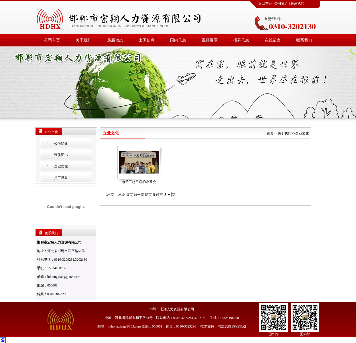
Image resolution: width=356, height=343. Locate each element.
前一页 (139, 195)
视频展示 (210, 40)
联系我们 (297, 3)
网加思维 (224, 326)
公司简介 (281, 3)
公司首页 (52, 40)
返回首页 (265, 3)
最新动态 (115, 40)
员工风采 (61, 178)
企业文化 (61, 166)
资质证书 (61, 155)
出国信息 (147, 40)
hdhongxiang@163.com (63, 277)
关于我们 (84, 40)
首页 (270, 133)
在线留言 (273, 40)
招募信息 (241, 40)
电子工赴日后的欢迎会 (139, 182)
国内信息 (178, 40)
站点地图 (239, 326)
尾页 (148, 195)
